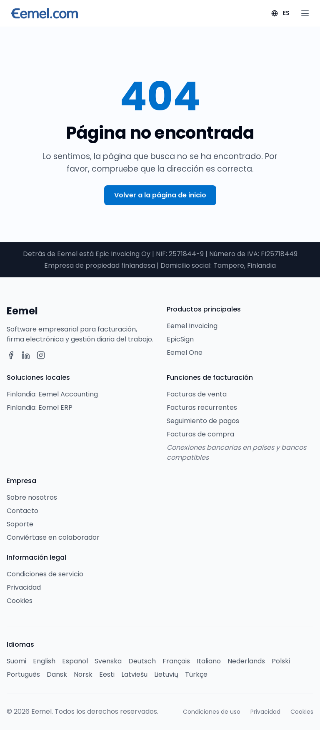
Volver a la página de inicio (160, 195)
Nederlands (246, 661)
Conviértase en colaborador (53, 537)
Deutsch (142, 661)
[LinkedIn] (26, 355)
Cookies (19, 600)
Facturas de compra (200, 434)
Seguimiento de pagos (203, 421)
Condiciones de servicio (45, 574)
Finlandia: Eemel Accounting (52, 394)
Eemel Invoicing (192, 326)
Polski (281, 661)
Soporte (20, 524)
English (44, 661)
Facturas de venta (197, 394)
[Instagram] (41, 355)
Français (176, 661)
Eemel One (184, 352)
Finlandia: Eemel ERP (39, 407)
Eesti (107, 674)
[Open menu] (305, 13)
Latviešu (134, 674)
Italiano (209, 661)
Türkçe (196, 674)
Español (75, 661)
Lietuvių (166, 674)
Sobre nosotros (32, 497)
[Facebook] (11, 355)
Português (23, 674)
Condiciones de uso (211, 712)
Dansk (57, 674)
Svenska (108, 661)
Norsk (83, 674)
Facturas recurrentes (202, 407)
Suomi (16, 661)
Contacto (22, 511)
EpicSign (180, 339)
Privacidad (24, 587)
